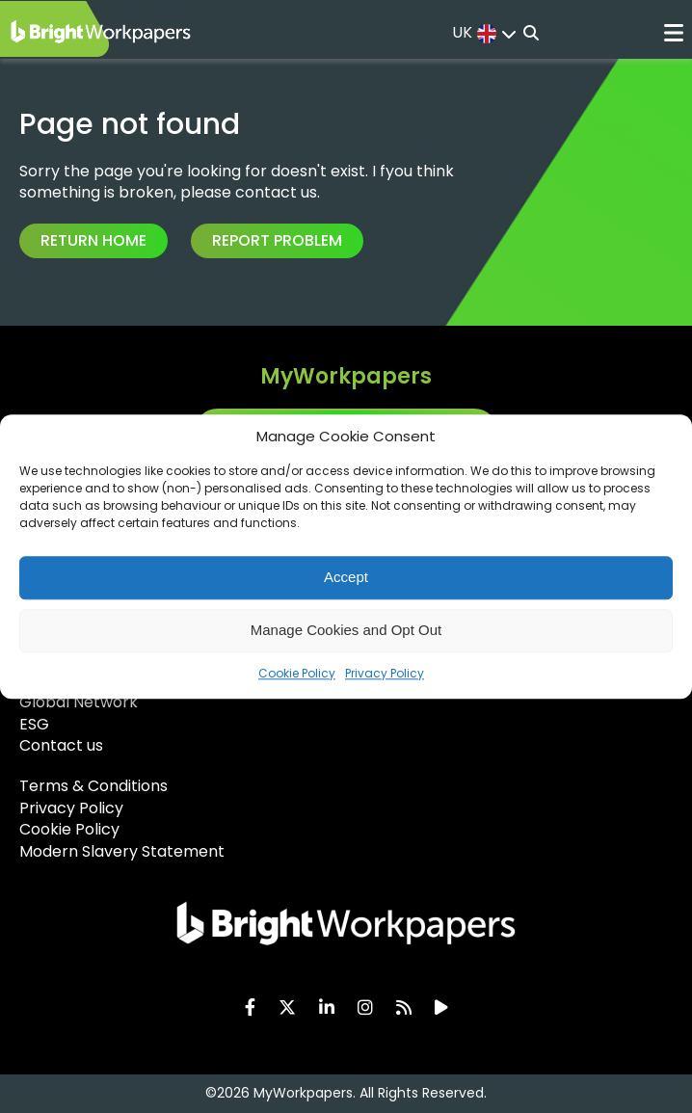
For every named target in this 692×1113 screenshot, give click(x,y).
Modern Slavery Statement (122, 851)
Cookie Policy (296, 673)
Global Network (78, 702)
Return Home (93, 240)
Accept (346, 577)
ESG (34, 724)
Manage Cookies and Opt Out (346, 630)
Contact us (61, 745)
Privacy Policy (384, 673)
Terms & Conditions (93, 786)
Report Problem (277, 240)
